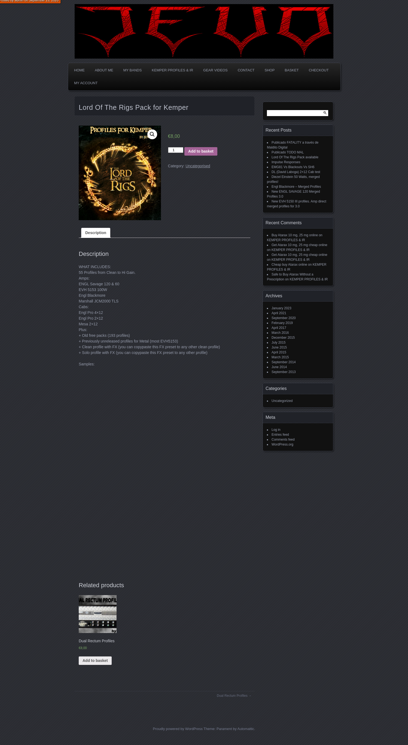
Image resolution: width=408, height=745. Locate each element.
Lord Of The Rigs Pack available (295, 157)
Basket (292, 70)
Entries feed (280, 435)
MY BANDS (132, 70)
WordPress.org (282, 444)
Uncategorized (282, 401)
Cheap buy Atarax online (289, 264)
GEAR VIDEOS (215, 70)
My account (86, 83)
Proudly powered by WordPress (178, 729)
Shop (270, 70)
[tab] (95, 233)
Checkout (319, 70)
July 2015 (278, 342)
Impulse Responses (286, 162)
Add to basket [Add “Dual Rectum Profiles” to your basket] (95, 660)
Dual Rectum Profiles (232, 696)
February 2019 (282, 323)
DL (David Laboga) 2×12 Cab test (296, 172)
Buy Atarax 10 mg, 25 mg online (295, 235)
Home (79, 70)
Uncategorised (197, 166)
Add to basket (201, 151)
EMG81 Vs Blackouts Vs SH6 (293, 167)
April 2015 (279, 352)
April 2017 (279, 328)
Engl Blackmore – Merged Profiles (296, 187)
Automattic (246, 729)
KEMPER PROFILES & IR (172, 70)
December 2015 (283, 338)
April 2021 (279, 313)
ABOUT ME (104, 70)
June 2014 (279, 367)
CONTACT (246, 70)
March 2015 (280, 357)
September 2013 (284, 372)
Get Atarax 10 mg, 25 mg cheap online (299, 245)
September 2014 (284, 362)
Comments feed (283, 439)
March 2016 (280, 333)
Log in (276, 430)
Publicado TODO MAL (288, 152)
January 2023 (281, 308)
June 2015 (279, 347)
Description (95, 233)
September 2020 (284, 318)
